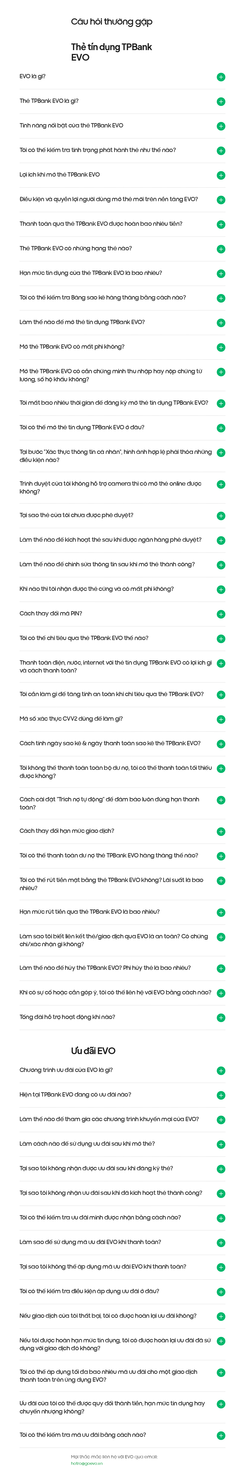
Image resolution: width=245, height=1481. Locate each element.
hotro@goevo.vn (87, 1463)
